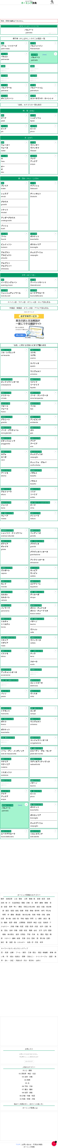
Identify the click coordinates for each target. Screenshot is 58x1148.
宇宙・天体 (31, 934)
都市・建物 (39, 903)
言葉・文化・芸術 (28, 938)
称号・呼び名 (46, 911)
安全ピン (30, 956)
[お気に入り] (26, 43)
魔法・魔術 (29, 1089)
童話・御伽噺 (43, 952)
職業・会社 (33, 930)
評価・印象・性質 (17, 926)
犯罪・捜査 (13, 922)
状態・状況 (23, 930)
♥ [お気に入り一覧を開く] (55, 1142)
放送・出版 (41, 907)
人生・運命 (18, 899)
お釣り (38, 960)
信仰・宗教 (13, 930)
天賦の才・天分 (21, 960)
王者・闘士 (32, 952)
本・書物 (11, 915)
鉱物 (48, 915)
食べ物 (8, 919)
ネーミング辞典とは (30, 1108)
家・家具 (5, 911)
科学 (41, 942)
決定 (12, 960)
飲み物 (48, 907)
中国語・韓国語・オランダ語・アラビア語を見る (29, 308)
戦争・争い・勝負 (15, 907)
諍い (6, 960)
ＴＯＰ (18, 1144)
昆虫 (6, 930)
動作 (2, 899)
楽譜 (51, 956)
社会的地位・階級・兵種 (21, 903)
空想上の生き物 (29, 907)
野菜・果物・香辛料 (32, 911)
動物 (46, 903)
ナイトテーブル (41, 956)
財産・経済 (41, 899)
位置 (2, 919)
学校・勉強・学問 (27, 919)
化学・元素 (44, 926)
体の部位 (11, 934)
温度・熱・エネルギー (17, 942)
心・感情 (38, 919)
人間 (25, 899)
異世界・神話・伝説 (34, 922)
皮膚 (12, 952)
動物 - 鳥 (32, 899)
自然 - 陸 (16, 919)
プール (18, 952)
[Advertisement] (29, 12)
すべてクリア (29, 1061)
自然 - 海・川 (6, 903)
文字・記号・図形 (45, 930)
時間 (4, 915)
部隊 (23, 956)
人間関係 (22, 922)
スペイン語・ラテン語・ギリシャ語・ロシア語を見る (29, 302)
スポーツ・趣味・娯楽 (12, 938)
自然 (48, 899)
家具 (24, 952)
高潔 (6, 952)
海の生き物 (26, 915)
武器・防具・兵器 (31, 926)
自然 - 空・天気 (32, 942)
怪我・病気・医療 (17, 911)
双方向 (31, 960)
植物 (4, 934)
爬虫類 (18, 915)
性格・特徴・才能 (38, 915)
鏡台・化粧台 (15, 956)
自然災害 (9, 899)
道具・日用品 (20, 934)
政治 (45, 919)
